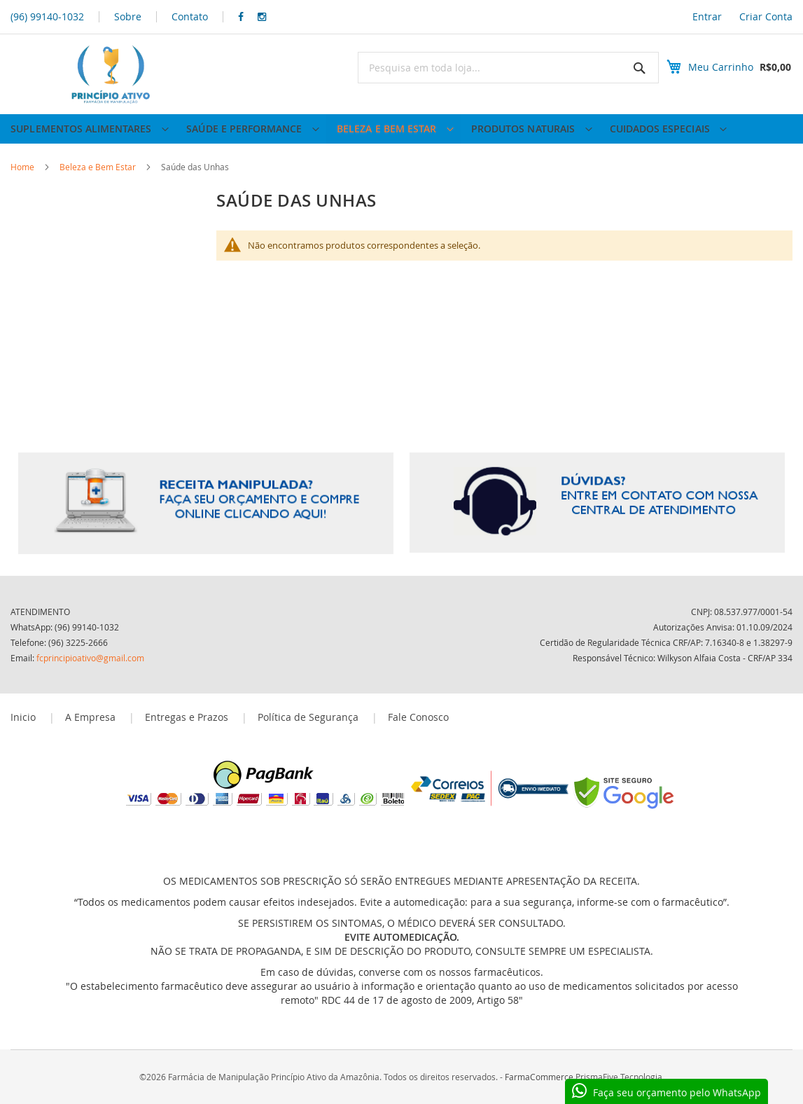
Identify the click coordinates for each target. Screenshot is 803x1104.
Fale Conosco (418, 717)
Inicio (23, 717)
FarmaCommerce (539, 1076)
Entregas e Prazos (186, 717)
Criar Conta (765, 16)
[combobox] (496, 67)
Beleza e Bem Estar (99, 182)
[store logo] (109, 74)
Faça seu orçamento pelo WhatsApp (677, 1092)
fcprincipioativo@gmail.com (90, 657)
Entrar (707, 16)
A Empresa (90, 717)
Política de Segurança (308, 717)
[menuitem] (88, 136)
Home (23, 182)
